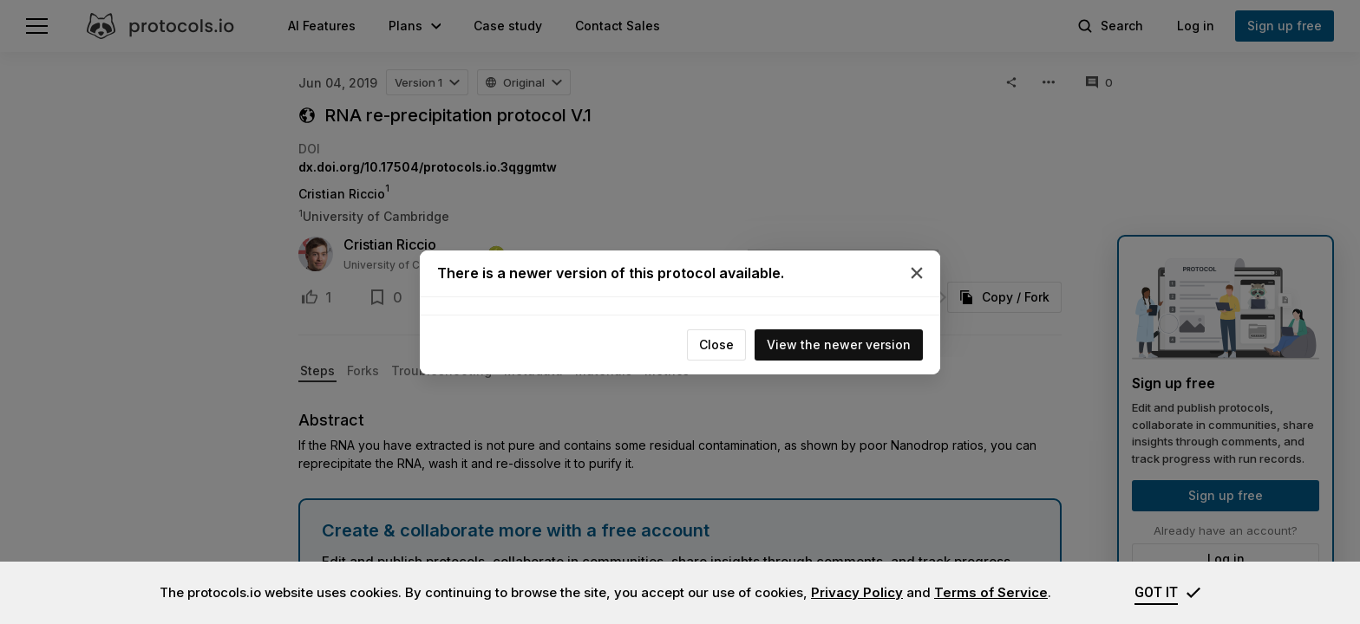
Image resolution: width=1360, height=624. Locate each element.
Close (716, 344)
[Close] (917, 273)
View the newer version (839, 344)
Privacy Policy (857, 592)
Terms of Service (991, 592)
